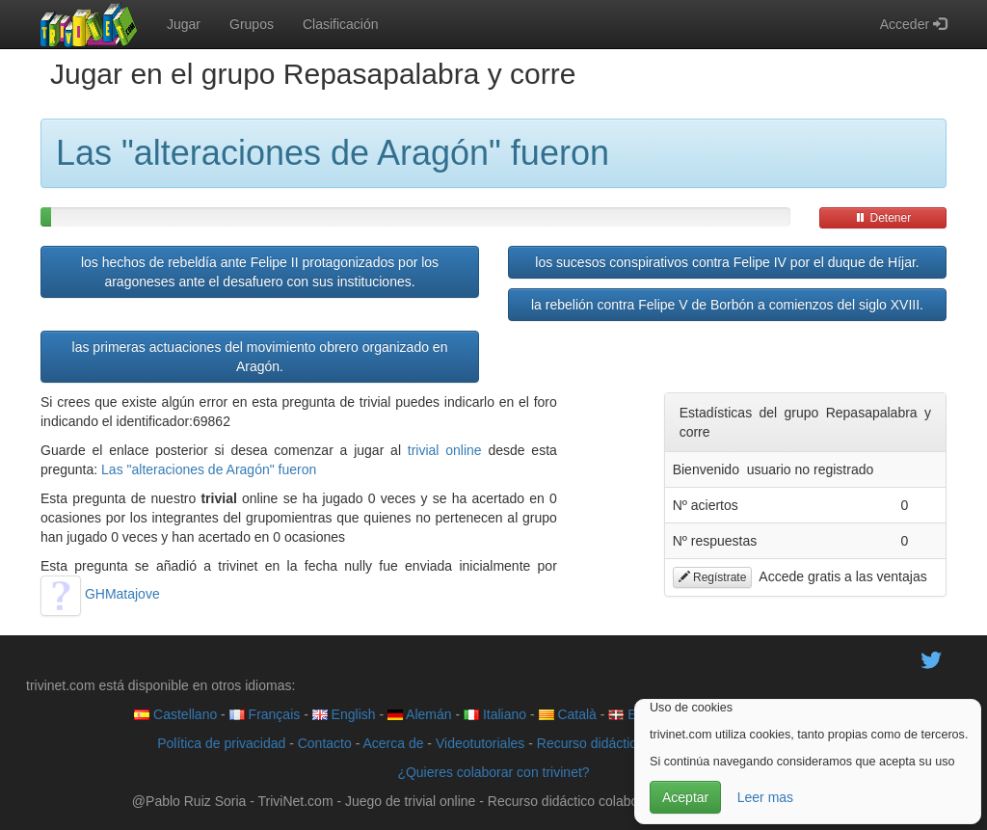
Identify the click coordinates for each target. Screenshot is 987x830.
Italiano (495, 714)
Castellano (175, 714)
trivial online (445, 450)
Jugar (183, 24)
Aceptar (685, 797)
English (344, 714)
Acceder (913, 24)
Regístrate (713, 577)
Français (265, 714)
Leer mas (765, 797)
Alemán (419, 714)
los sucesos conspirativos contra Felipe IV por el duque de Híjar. (727, 262)
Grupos (251, 24)
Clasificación (341, 24)
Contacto (325, 743)
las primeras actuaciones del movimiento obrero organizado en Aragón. (260, 356)
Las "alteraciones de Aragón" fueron (208, 469)
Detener (883, 218)
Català (568, 714)
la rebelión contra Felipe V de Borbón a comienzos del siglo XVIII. (727, 304)
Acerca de (392, 743)
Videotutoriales (480, 743)
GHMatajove (100, 594)
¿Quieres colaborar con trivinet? (493, 772)
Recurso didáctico (590, 743)
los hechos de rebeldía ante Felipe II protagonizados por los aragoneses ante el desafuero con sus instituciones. (260, 271)
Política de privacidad (221, 743)
